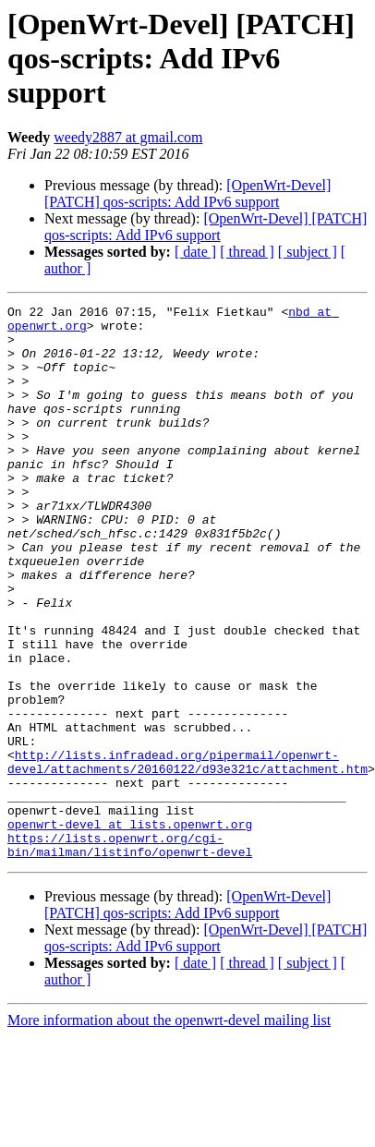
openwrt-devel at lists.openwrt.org (129, 929)
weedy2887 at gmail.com (128, 137)
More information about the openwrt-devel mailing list (169, 1131)
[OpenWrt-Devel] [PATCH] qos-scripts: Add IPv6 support (187, 193)
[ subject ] (307, 252)
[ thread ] (247, 252)
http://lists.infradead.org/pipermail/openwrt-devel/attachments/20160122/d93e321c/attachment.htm (187, 854)
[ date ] (195, 252)
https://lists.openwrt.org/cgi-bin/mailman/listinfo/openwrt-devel (129, 954)
